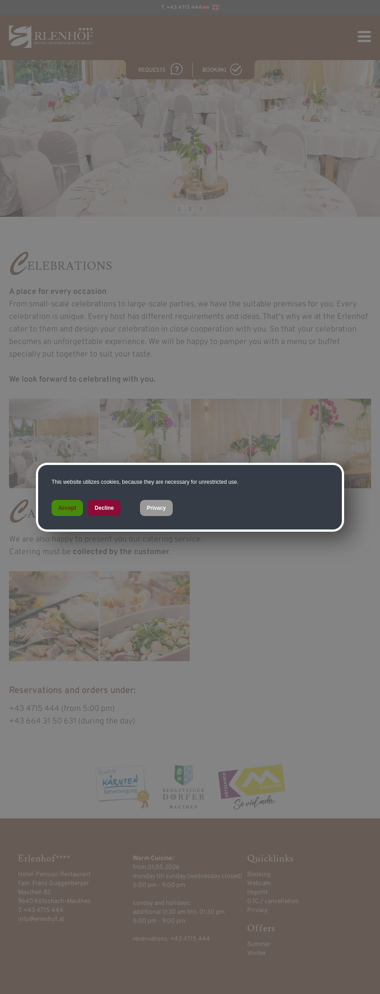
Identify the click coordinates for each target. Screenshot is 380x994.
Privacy (156, 508)
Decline (104, 508)
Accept (67, 508)
